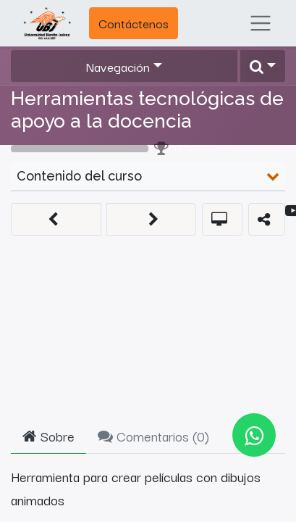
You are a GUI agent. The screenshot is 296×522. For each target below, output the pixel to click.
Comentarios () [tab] (153, 436)
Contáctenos (133, 23)
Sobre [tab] (48, 436)
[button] (262, 66)
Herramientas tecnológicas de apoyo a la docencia (147, 110)
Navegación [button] (118, 66)
